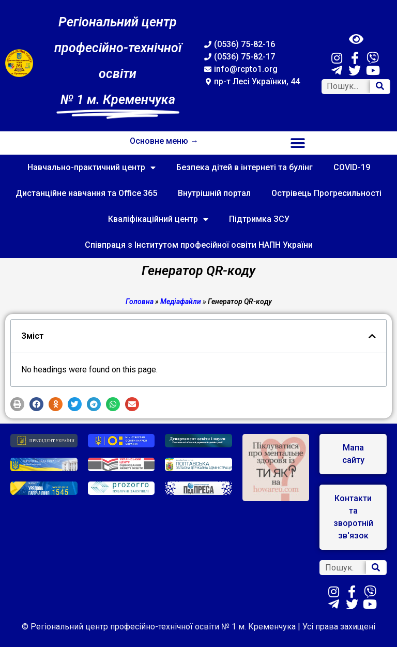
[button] (298, 143)
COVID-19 (351, 167)
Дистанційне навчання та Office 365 (86, 193)
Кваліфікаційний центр (158, 219)
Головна (140, 301)
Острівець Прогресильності (326, 193)
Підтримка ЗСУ (259, 219)
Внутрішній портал (214, 193)
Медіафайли (180, 301)
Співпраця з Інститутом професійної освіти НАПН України (199, 245)
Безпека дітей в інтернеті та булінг (244, 167)
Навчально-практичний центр (91, 167)
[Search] (380, 86)
